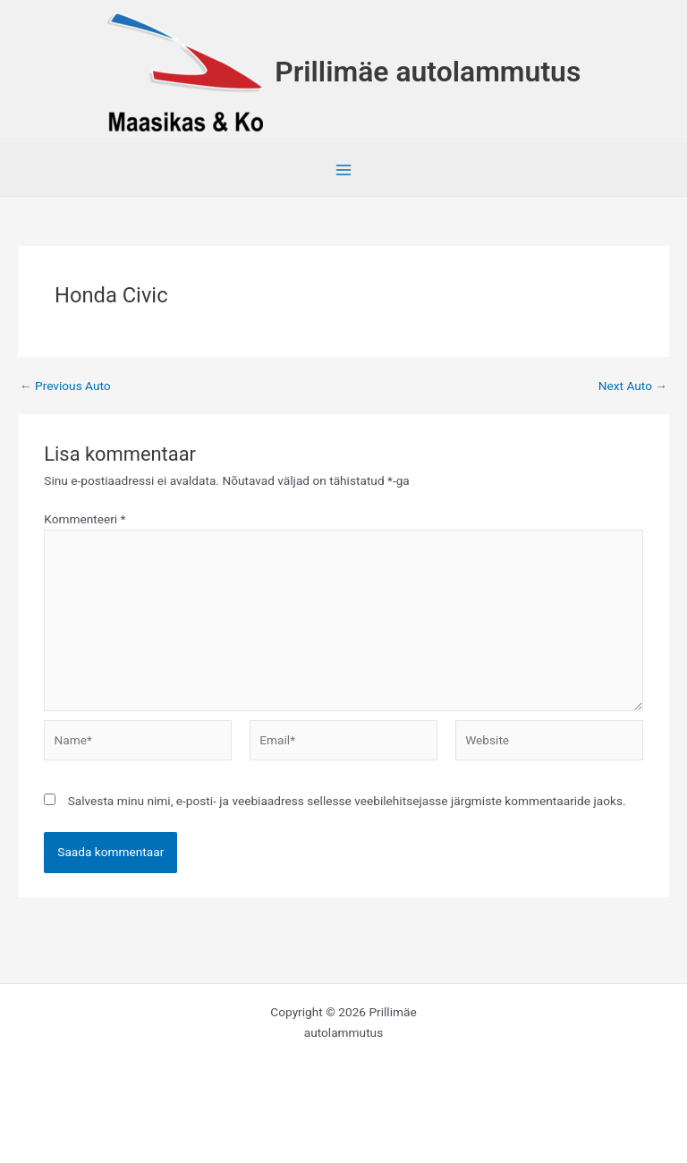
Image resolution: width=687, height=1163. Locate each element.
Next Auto (632, 386)
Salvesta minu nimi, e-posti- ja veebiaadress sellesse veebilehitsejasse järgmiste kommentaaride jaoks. (347, 801)
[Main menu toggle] (344, 170)
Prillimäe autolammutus (428, 72)
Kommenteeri (84, 519)
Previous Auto (65, 386)
